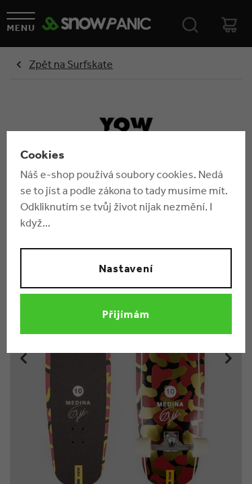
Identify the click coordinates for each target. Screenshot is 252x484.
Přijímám (126, 314)
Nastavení (126, 268)
